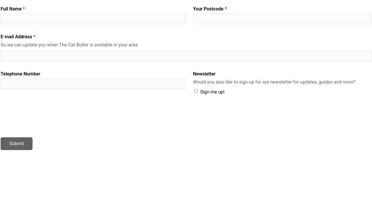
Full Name (11, 9)
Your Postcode (208, 9)
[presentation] (45, 116)
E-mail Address (16, 36)
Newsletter (204, 74)
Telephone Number (20, 74)
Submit (16, 143)
